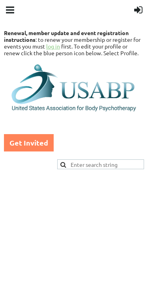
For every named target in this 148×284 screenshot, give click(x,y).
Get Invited (28, 142)
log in (53, 46)
